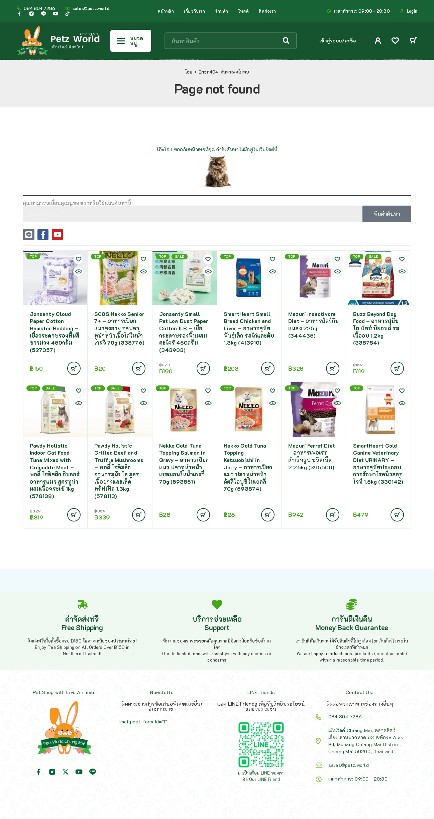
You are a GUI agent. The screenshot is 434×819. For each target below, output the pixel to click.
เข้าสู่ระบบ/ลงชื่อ (337, 40)
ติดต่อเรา (267, 11)
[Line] (43, 14)
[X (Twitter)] (65, 772)
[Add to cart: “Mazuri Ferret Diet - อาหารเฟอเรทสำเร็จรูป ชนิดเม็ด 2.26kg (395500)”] (332, 514)
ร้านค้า (221, 11)
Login (412, 11)
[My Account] (378, 40)
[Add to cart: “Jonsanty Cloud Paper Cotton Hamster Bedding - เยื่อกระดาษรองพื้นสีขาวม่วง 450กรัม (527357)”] (74, 368)
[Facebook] (19, 14)
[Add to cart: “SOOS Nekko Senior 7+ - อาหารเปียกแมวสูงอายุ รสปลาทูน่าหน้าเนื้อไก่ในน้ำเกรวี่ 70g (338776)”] (138, 368)
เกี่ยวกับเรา (194, 11)
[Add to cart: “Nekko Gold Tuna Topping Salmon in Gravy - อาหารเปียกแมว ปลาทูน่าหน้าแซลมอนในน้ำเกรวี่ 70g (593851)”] (203, 514)
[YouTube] (55, 14)
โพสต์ (243, 11)
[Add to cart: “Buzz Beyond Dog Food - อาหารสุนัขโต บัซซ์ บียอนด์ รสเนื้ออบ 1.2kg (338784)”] (397, 368)
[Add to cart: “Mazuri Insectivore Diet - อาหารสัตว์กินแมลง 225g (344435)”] (332, 368)
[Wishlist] (395, 41)
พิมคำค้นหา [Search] (387, 213)
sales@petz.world (91, 8)
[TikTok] (68, 14)
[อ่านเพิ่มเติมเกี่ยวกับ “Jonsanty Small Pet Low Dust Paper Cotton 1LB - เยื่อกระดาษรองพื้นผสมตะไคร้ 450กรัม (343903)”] (203, 368)
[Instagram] (31, 14)
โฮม (189, 72)
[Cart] (413, 40)
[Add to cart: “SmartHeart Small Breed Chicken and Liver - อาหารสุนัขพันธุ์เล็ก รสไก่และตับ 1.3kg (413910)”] (268, 368)
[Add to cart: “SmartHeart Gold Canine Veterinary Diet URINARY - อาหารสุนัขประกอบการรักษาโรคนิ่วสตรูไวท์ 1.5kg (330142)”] (397, 514)
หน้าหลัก (166, 11)
